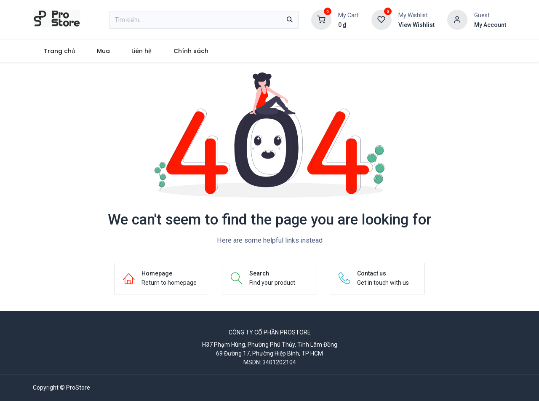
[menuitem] (59, 51)
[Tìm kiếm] (289, 19)
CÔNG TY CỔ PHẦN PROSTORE (270, 332)
